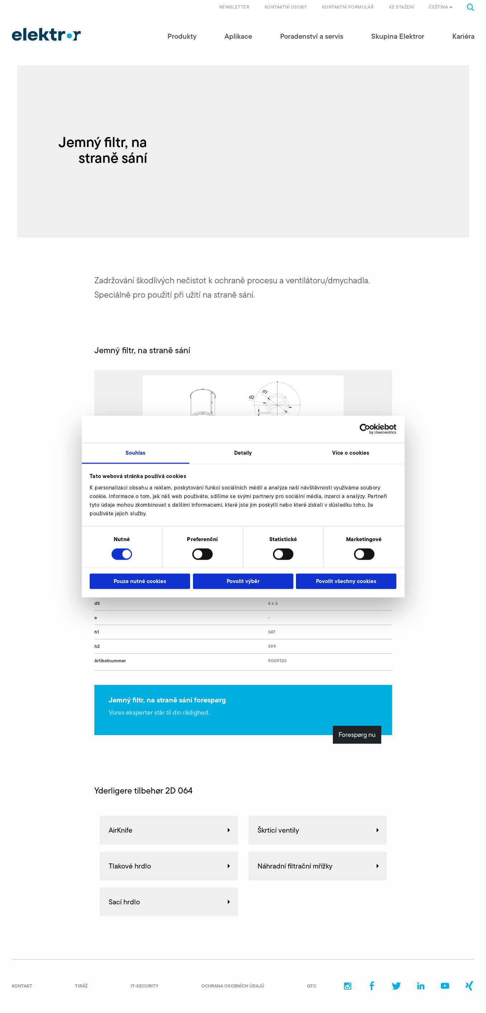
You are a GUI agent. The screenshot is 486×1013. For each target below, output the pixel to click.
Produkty (182, 35)
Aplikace (238, 35)
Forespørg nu (357, 734)
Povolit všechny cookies (346, 581)
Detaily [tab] (243, 453)
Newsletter (234, 7)
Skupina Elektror (397, 35)
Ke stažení (401, 7)
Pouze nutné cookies (140, 581)
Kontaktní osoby (286, 7)
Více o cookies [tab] (350, 453)
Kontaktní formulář (348, 7)
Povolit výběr (243, 581)
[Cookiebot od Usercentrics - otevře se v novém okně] (365, 428)
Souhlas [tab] (136, 453)
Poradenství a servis (311, 35)
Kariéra (463, 35)
